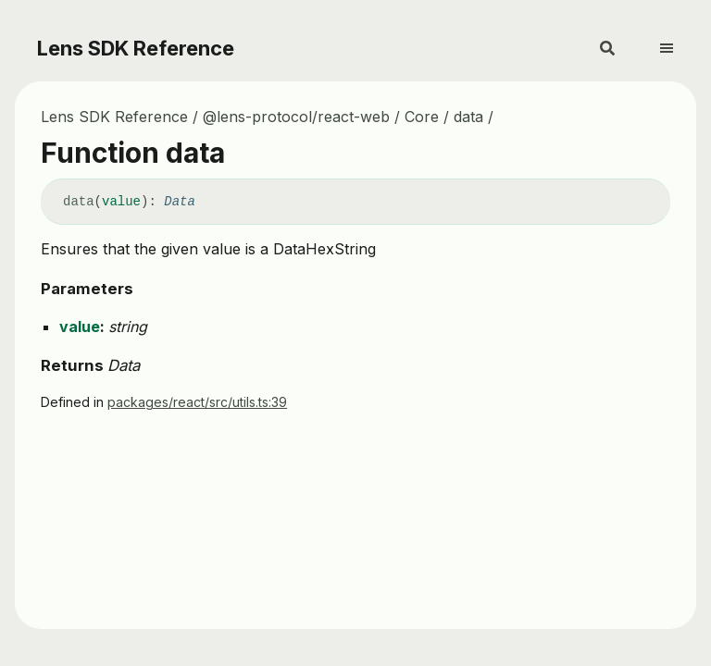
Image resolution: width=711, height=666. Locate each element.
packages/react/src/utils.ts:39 (197, 402)
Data (179, 201)
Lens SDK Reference (135, 48)
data (468, 116)
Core (422, 116)
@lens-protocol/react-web (296, 116)
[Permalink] (209, 202)
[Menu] (677, 40)
